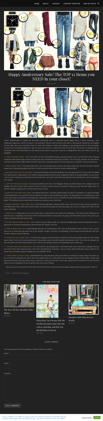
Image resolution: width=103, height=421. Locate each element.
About (46, 4)
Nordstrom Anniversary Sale (20, 273)
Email (6, 363)
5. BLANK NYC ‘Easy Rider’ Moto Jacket (17, 193)
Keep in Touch (90, 4)
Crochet (56, 4)
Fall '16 (7, 273)
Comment (7, 373)
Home (36, 4)
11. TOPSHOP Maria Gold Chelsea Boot (18, 246)
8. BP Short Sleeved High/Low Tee (16, 222)
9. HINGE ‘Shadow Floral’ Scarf (14, 229)
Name (6, 353)
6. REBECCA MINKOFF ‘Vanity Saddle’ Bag (18, 204)
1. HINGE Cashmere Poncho (14, 157)
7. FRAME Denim (9, 213)
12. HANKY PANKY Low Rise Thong (16, 255)
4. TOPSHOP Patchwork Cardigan (16, 184)
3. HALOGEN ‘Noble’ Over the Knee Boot (18, 172)
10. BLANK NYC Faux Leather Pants (16, 238)
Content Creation (71, 4)
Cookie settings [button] (87, 417)
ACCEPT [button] (97, 417)
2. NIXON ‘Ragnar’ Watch (12, 166)
